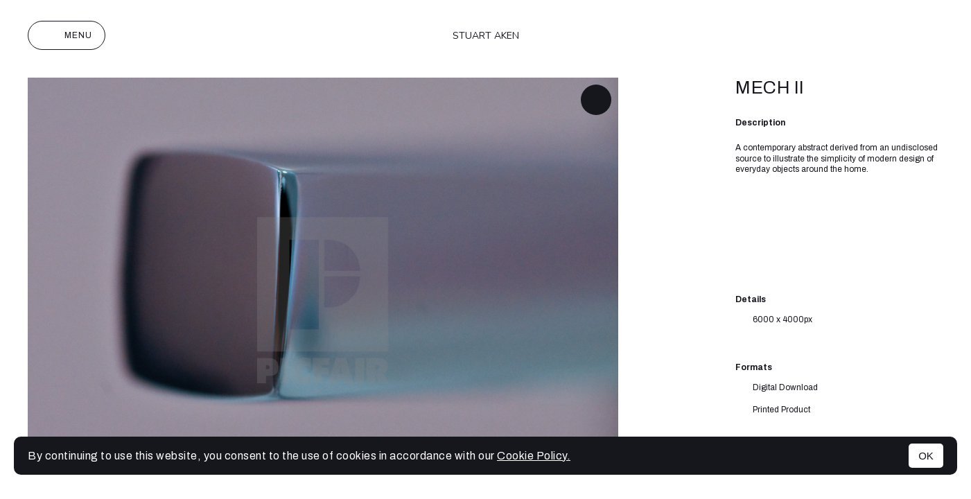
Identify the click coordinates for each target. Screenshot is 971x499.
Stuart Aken (486, 35)
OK (926, 456)
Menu (66, 35)
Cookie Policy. (533, 456)
